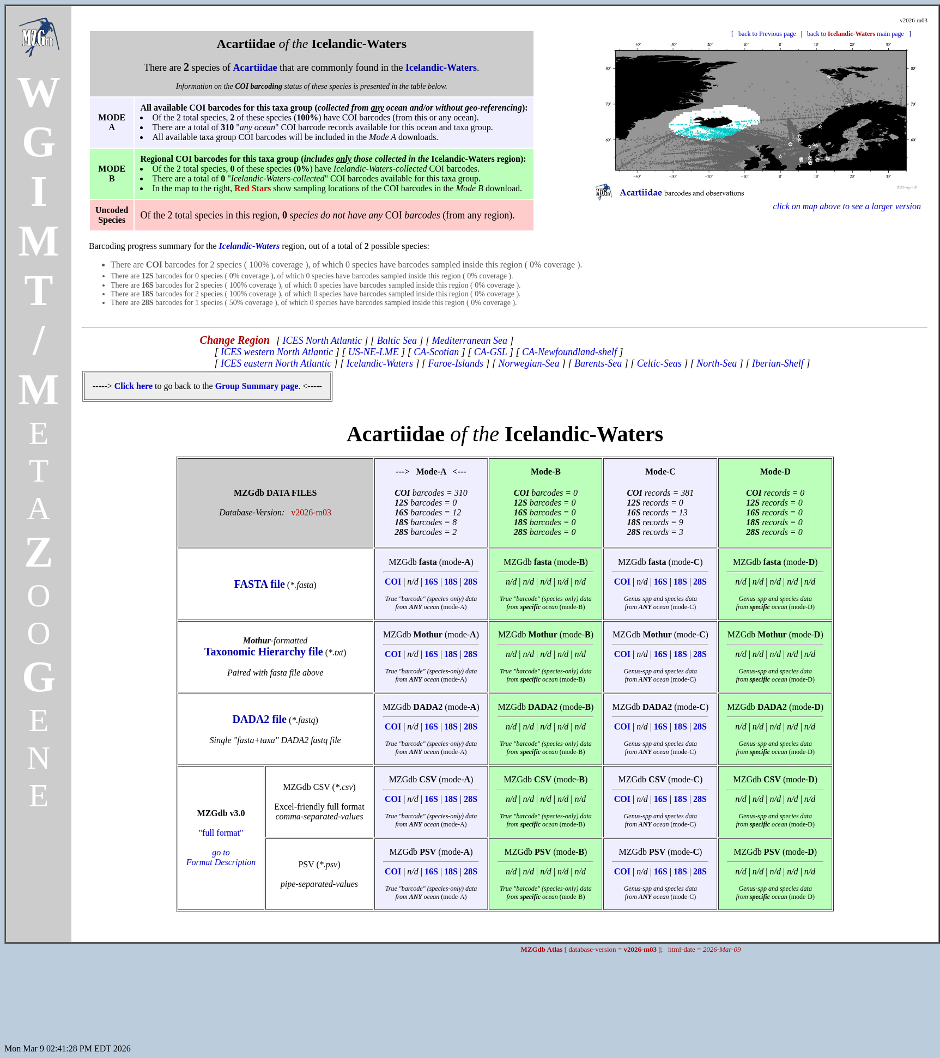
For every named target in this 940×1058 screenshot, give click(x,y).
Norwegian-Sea (528, 363)
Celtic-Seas (659, 363)
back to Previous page (767, 34)
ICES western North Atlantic (277, 351)
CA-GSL (490, 351)
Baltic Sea (397, 340)
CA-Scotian (436, 351)
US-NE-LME (373, 351)
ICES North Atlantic (322, 340)
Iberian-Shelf (778, 363)
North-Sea (716, 363)
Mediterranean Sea (469, 340)
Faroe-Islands (455, 363)
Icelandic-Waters (380, 363)
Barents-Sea (598, 363)
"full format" (221, 847)
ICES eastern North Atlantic (276, 363)
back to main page (855, 34)
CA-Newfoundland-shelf (569, 351)
